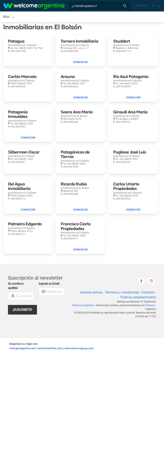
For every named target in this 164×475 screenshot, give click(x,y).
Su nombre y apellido (16, 287)
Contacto (147, 293)
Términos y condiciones (122, 293)
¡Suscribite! (22, 311)
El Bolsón (150, 306)
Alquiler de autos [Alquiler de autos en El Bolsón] (68, 17)
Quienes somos (91, 293)
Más (88, 17)
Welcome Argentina (83, 306)
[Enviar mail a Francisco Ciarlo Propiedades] (80, 250)
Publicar (141, 6)
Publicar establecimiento (138, 298)
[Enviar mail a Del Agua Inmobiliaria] (28, 210)
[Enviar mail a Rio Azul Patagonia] (133, 98)
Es (154, 6)
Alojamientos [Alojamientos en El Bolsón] (33, 17)
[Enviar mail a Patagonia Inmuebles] (28, 138)
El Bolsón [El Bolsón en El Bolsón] (10, 17)
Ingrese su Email (49, 284)
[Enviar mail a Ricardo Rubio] (80, 210)
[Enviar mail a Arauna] (80, 98)
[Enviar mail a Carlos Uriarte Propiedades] (133, 210)
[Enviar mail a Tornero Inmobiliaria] (80, 63)
